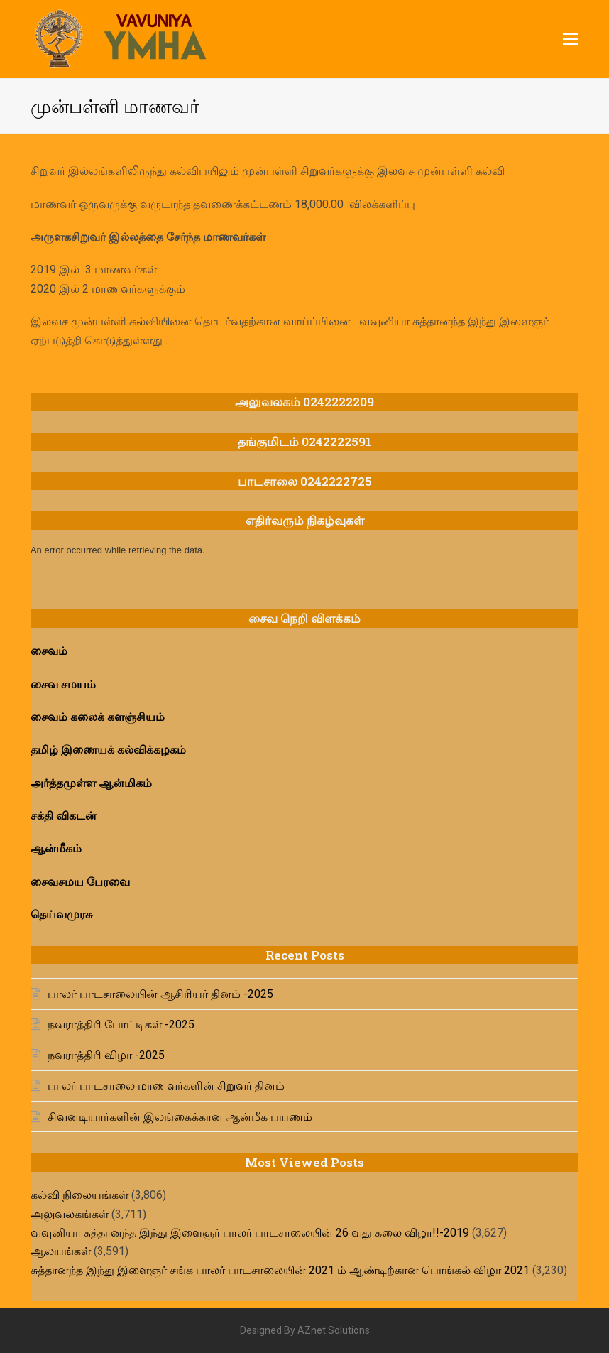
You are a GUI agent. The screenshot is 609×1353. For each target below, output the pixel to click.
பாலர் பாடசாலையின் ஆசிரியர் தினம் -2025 (160, 994)
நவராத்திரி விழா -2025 (106, 1055)
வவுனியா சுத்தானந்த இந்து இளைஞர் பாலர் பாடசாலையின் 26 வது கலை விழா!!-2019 (250, 1232)
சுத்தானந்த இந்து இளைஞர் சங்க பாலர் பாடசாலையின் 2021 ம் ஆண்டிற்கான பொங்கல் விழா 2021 (280, 1270)
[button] (570, 39)
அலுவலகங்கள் (70, 1214)
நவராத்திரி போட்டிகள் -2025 (121, 1024)
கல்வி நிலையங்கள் (79, 1195)
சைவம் (50, 651)
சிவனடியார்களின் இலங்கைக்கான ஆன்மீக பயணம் (180, 1117)
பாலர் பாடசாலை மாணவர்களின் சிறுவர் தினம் (166, 1085)
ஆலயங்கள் (61, 1251)
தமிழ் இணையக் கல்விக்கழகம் (110, 749)
